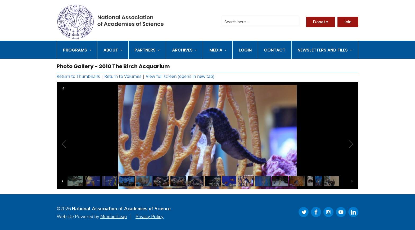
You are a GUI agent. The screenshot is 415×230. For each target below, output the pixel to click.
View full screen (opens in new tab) (180, 76)
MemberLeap (113, 217)
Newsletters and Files (324, 50)
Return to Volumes (122, 76)
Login (245, 50)
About (112, 50)
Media (218, 50)
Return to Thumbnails (78, 76)
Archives (184, 50)
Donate (320, 22)
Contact (274, 50)
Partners (147, 50)
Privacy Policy (150, 217)
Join (347, 22)
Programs (77, 50)
